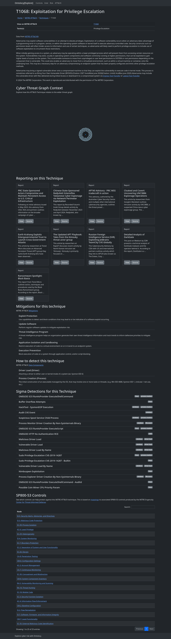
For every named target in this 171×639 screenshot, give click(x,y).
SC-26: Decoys (22, 552)
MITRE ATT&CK (31, 18)
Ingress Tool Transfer (111, 76)
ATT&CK (58, 3)
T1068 (96, 24)
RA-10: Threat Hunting (26, 588)
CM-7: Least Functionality (27, 619)
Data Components (36, 365)
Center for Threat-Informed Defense (31, 502)
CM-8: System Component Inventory (32, 579)
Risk (51, 3)
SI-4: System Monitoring (27, 538)
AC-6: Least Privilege (25, 529)
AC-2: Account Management (28, 565)
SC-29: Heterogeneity (25, 534)
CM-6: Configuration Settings (29, 561)
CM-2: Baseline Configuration (29, 605)
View (21, 221)
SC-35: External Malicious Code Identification (35, 623)
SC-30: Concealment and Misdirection (32, 574)
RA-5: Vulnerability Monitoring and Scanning (35, 583)
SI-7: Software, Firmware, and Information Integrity (38, 614)
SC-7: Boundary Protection (27, 543)
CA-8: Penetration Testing (27, 556)
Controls (39, 3)
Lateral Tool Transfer (131, 76)
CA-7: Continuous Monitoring (29, 570)
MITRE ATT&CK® (31, 36)
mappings (95, 499)
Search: (139, 507)
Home (19, 18)
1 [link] (146, 629)
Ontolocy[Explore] (24, 3)
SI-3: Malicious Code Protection (29, 520)
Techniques (44, 18)
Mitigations (33, 311)
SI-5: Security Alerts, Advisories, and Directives (36, 516)
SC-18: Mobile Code (25, 592)
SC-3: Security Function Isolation (30, 597)
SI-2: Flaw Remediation (26, 610)
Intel (46, 3)
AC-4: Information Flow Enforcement (32, 601)
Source (29, 221)
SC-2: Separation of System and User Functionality (37, 547)
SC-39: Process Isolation (26, 525)
